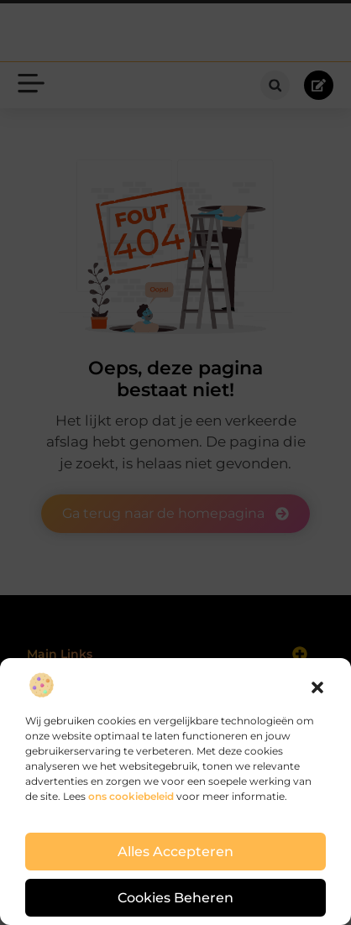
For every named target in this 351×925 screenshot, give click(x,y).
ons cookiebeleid (131, 796)
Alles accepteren (175, 852)
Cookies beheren (175, 898)
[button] (317, 687)
